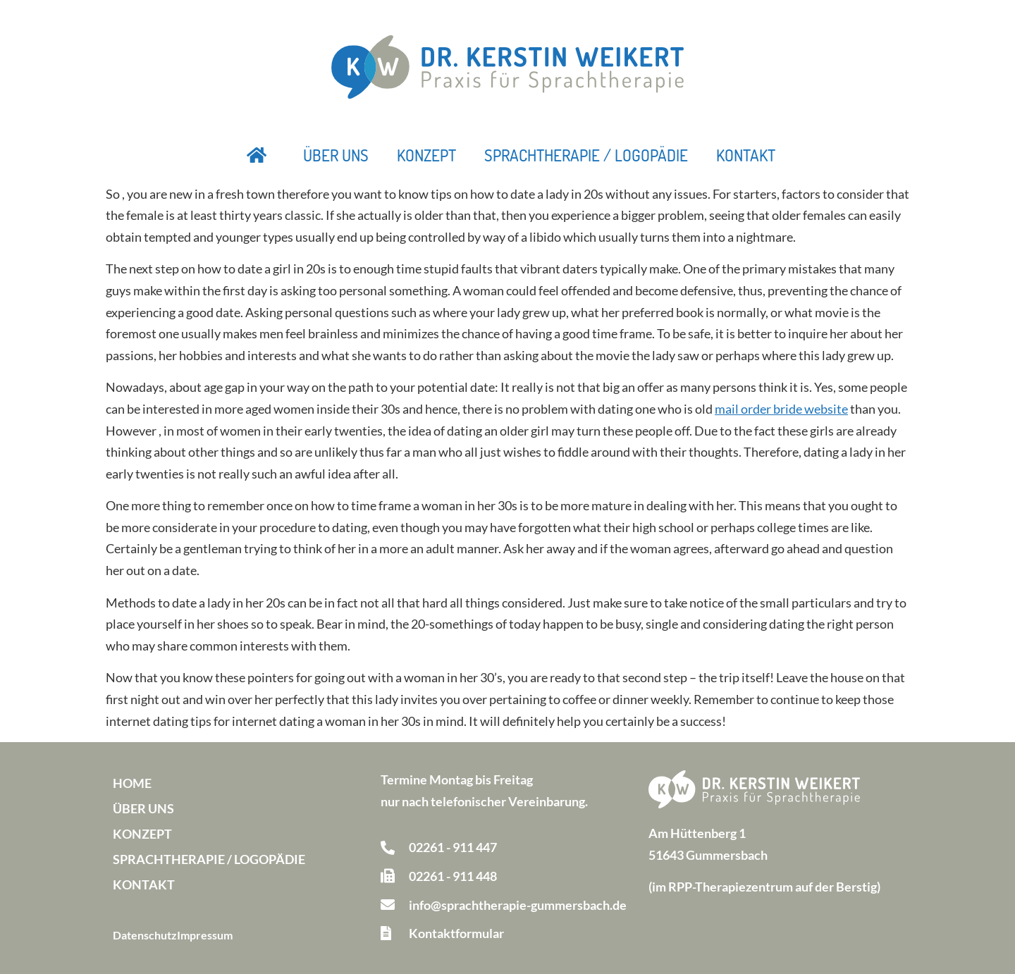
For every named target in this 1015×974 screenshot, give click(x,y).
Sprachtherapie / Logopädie (586, 155)
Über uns (336, 155)
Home (132, 783)
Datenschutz (145, 935)
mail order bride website (781, 409)
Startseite (257, 155)
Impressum (205, 935)
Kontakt (745, 155)
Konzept (426, 155)
